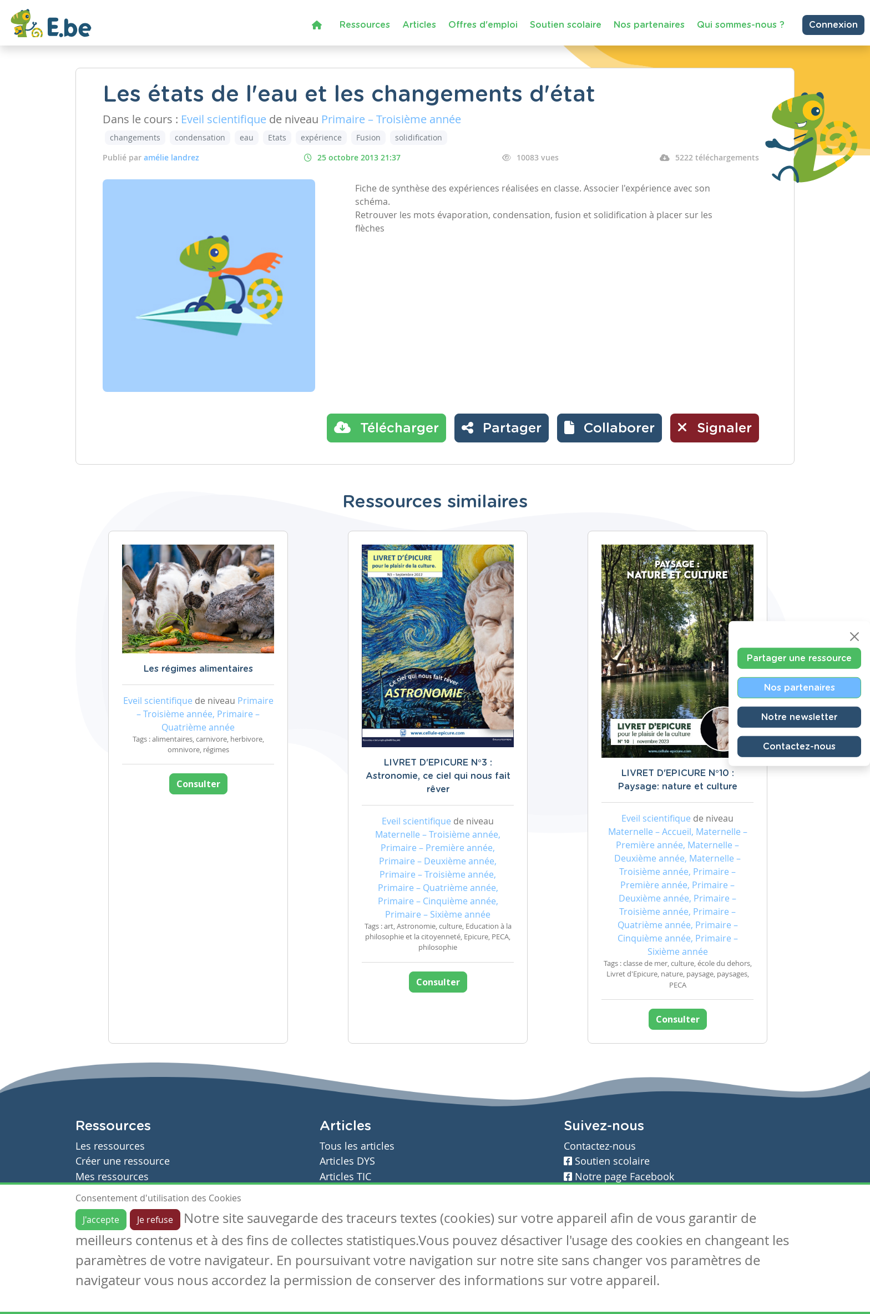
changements (135, 137)
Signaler (714, 427)
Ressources (365, 25)
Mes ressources (112, 1176)
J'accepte (101, 1220)
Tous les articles (357, 1146)
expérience (321, 137)
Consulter (198, 784)
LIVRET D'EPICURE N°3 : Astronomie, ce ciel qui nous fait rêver (438, 776)
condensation (200, 137)
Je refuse (155, 1220)
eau (247, 137)
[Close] (854, 636)
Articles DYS (347, 1161)
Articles (419, 25)
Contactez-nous (799, 746)
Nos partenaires (649, 25)
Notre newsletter (799, 716)
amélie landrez (171, 157)
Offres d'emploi (483, 25)
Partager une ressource (799, 657)
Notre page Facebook (619, 1176)
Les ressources (110, 1146)
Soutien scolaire (565, 25)
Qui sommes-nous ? (741, 25)
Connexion (833, 25)
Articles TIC (345, 1176)
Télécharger (386, 427)
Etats (277, 137)
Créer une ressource (122, 1161)
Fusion (368, 137)
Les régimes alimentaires (198, 668)
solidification (418, 137)
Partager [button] (502, 427)
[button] (609, 428)
